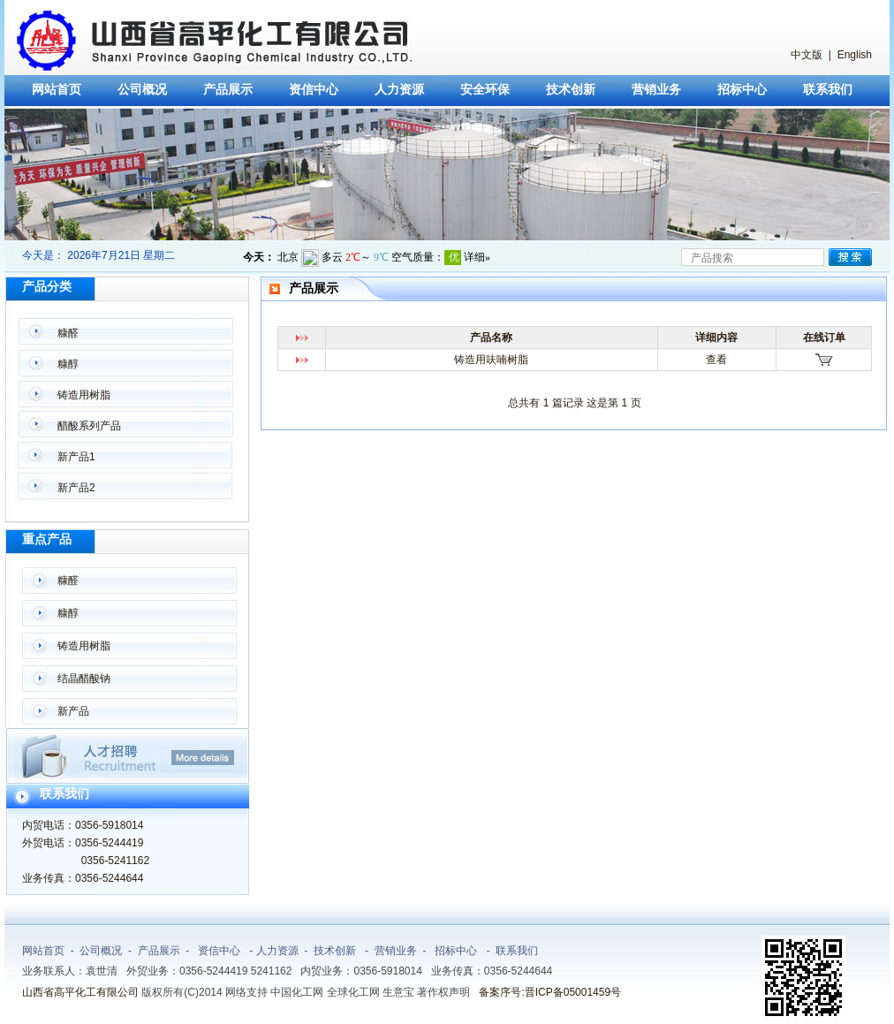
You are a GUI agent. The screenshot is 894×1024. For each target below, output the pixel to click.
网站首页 (56, 89)
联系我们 (827, 89)
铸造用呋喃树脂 (491, 359)
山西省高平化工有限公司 (80, 992)
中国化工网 (296, 992)
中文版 (806, 55)
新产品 (73, 711)
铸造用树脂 (83, 395)
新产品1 (76, 457)
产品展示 (228, 89)
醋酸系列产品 (89, 426)
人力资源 (399, 89)
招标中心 (742, 89)
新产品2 (76, 488)
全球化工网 (353, 992)
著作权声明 (443, 992)
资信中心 (313, 89)
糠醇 (68, 364)
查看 (716, 359)
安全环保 (485, 89)
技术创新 (570, 89)
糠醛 (68, 333)
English (854, 55)
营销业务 (656, 89)
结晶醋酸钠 (83, 678)
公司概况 (142, 89)
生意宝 (398, 992)
